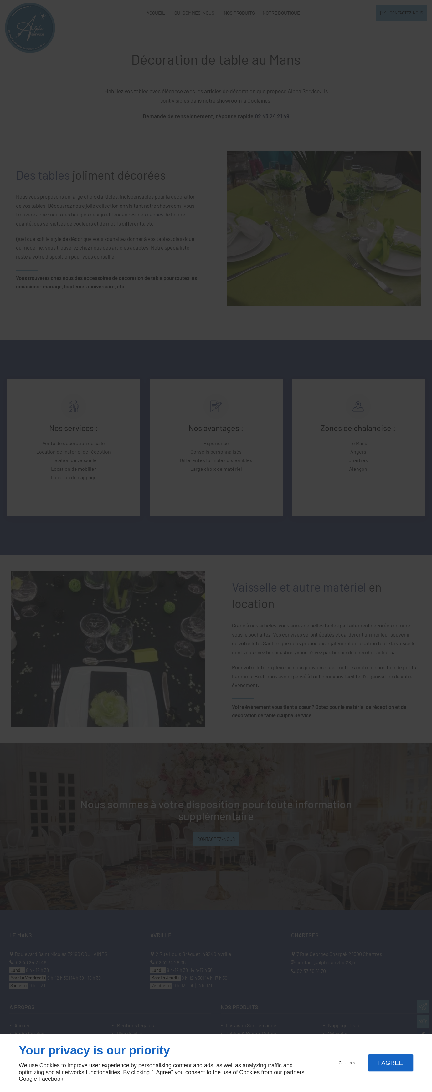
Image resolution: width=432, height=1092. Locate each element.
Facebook (51, 1079)
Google (28, 1079)
